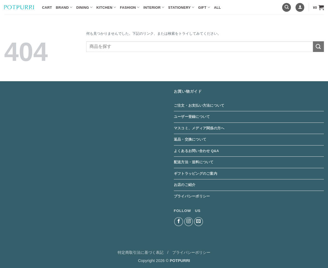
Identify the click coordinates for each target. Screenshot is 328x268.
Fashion (129, 7)
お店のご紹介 (185, 185)
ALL (217, 7)
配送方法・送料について (194, 162)
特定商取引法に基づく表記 (140, 252)
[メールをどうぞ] (198, 221)
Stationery (181, 7)
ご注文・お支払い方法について (199, 105)
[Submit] (318, 46)
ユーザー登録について (192, 117)
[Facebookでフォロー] (178, 221)
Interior (154, 7)
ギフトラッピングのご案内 (195, 173)
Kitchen (106, 7)
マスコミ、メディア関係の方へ (199, 128)
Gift (204, 7)
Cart (47, 7)
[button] (300, 7)
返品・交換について (190, 139)
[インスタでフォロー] (188, 221)
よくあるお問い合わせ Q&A (196, 151)
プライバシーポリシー (192, 196)
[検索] (286, 7)
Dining (84, 7)
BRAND (64, 7)
